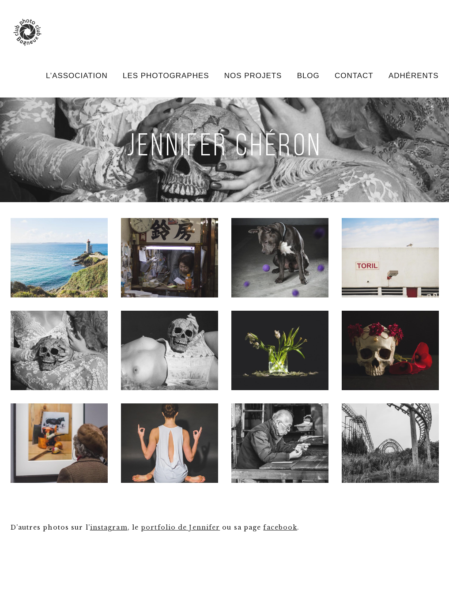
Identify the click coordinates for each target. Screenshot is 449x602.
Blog (308, 75)
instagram (109, 527)
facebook (280, 527)
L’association (77, 75)
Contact (354, 75)
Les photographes (166, 75)
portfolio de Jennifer (180, 527)
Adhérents (414, 75)
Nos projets (253, 75)
